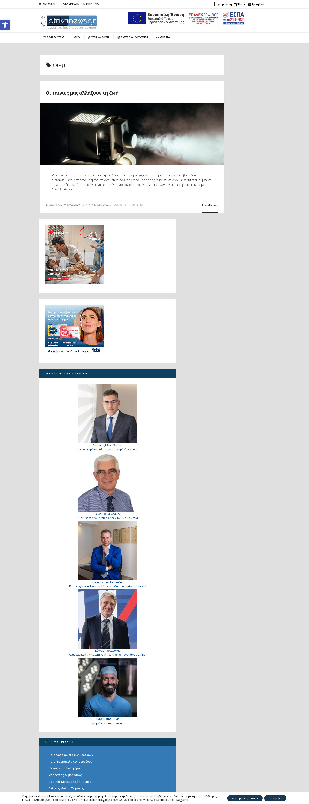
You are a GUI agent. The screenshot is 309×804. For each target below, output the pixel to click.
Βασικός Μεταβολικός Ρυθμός (230, 629)
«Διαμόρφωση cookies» (46, 799)
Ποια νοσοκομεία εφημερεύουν (231, 602)
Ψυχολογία (119, 205)
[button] (5, 25)
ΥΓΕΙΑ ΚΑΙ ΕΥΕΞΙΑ (99, 205)
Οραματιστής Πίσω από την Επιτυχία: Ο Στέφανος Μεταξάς (66, 780)
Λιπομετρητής (219, 642)
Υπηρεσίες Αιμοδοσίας (225, 622)
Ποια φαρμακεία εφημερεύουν (230, 609)
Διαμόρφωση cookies (243, 798)
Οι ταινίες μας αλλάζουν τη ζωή (100, 92)
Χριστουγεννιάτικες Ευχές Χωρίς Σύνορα (67, 745)
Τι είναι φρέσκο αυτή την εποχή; (232, 649)
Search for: (224, 734)
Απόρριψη (277, 798)
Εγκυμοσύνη (224, 4)
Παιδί (241, 4)
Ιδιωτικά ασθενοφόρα (224, 615)
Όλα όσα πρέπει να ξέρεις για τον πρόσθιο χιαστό (63, 769)
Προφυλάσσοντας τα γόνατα (234, 570)
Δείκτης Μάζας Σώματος (226, 635)
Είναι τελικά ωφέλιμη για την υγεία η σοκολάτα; (65, 736)
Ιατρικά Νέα (53, 204)
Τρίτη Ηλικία (259, 4)
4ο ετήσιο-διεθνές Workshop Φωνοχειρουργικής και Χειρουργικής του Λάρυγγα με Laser (67, 756)
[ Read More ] (179, 205)
